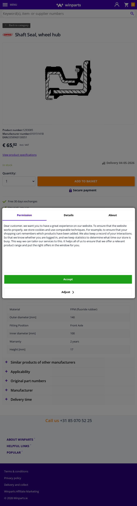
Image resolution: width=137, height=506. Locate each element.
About (113, 215)
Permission (24, 215)
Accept (68, 279)
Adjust (67, 292)
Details (68, 215)
